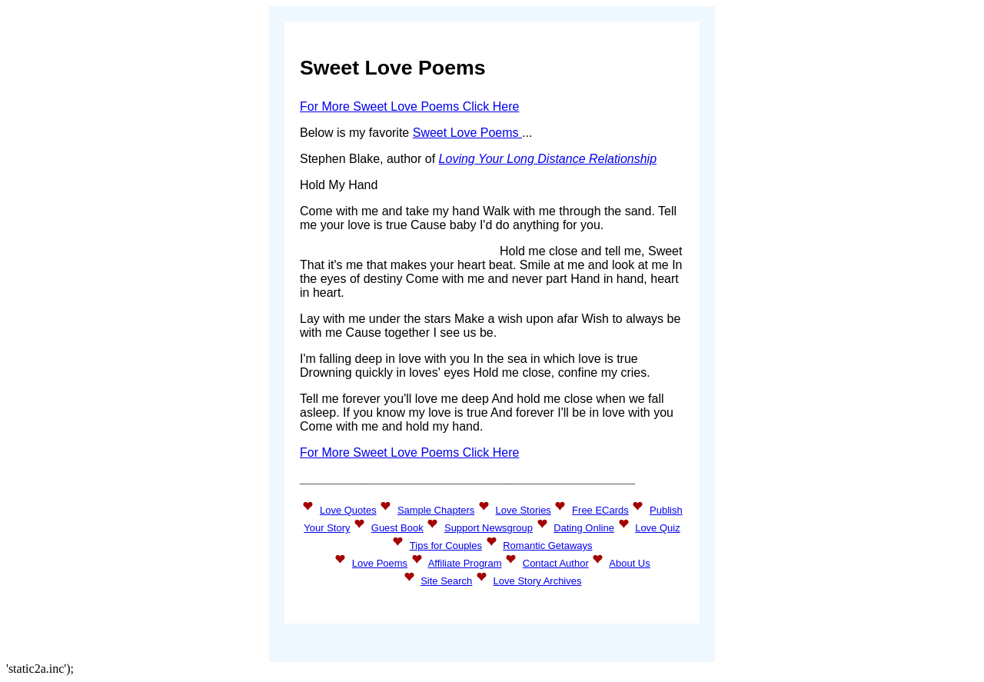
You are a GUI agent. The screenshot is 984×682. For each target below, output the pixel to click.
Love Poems (379, 563)
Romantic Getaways (547, 545)
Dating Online (584, 528)
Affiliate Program (465, 563)
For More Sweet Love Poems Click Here (409, 106)
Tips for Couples (446, 545)
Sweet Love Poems (467, 132)
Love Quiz (657, 528)
